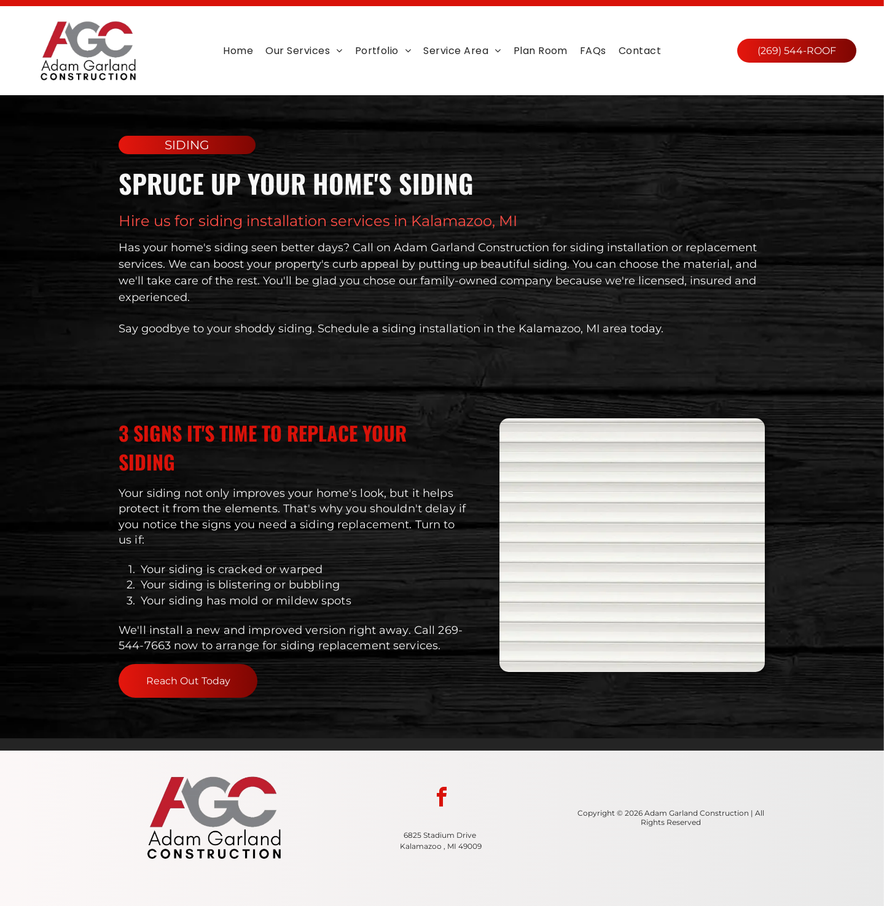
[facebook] (441, 799)
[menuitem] (238, 50)
